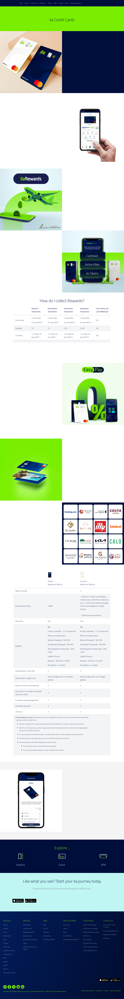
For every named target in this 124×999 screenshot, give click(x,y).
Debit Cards (34, 3)
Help (67, 3)
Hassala (5, 961)
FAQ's (44, 925)
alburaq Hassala (27, 936)
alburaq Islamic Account (76, 3)
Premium (5, 943)
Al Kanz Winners (67, 936)
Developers (46, 932)
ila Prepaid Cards (7, 954)
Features (20, 865)
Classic (62, 865)
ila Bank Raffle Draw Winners (71, 939)
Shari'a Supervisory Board (30, 939)
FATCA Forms (86, 936)
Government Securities (9, 972)
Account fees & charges (89, 925)
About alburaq (27, 925)
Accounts (5, 928)
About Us (61, 3)
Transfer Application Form (90, 950)
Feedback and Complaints (110, 934)
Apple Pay (6, 969)
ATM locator (106, 938)
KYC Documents (87, 939)
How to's (45, 928)
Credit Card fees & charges (90, 928)
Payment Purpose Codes (90, 943)
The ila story (66, 925)
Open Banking (47, 936)
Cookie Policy (98, 990)
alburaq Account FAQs (49, 939)
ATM (103, 865)
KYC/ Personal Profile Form (90, 947)
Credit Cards (42, 3)
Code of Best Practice (87, 990)
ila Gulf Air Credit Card (9, 950)
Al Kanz (49, 3)
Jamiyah (5, 965)
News (64, 932)
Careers (65, 928)
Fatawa (25, 943)
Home (21, 3)
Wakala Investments (28, 932)
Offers (55, 3)
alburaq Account (27, 928)
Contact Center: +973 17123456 (109, 926)
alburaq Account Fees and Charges (30, 948)
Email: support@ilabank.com (110, 931)
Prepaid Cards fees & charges (91, 932)
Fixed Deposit (7, 936)
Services (27, 3)
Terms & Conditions (115, 990)
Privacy (106, 990)
